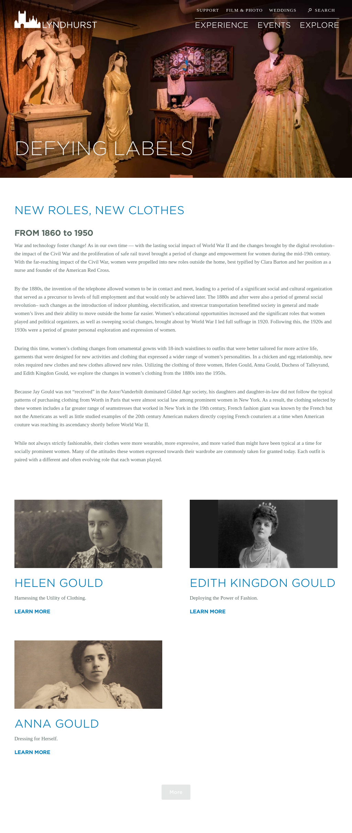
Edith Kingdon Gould (263, 583)
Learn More (32, 611)
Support (208, 10)
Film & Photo (244, 10)
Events (274, 25)
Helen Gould (58, 583)
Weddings (283, 10)
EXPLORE (319, 25)
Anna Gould (56, 723)
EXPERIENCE (222, 25)
